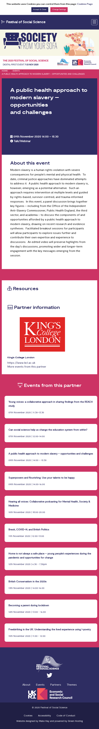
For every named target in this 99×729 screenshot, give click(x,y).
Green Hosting (75, 721)
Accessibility (44, 715)
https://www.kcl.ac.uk (21, 363)
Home (5, 71)
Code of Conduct (66, 715)
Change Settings (59, 9)
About (26, 684)
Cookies (28, 715)
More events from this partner (26, 366)
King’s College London (21, 357)
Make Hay (44, 721)
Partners (55, 684)
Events (16, 71)
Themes (72, 684)
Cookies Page (85, 4)
